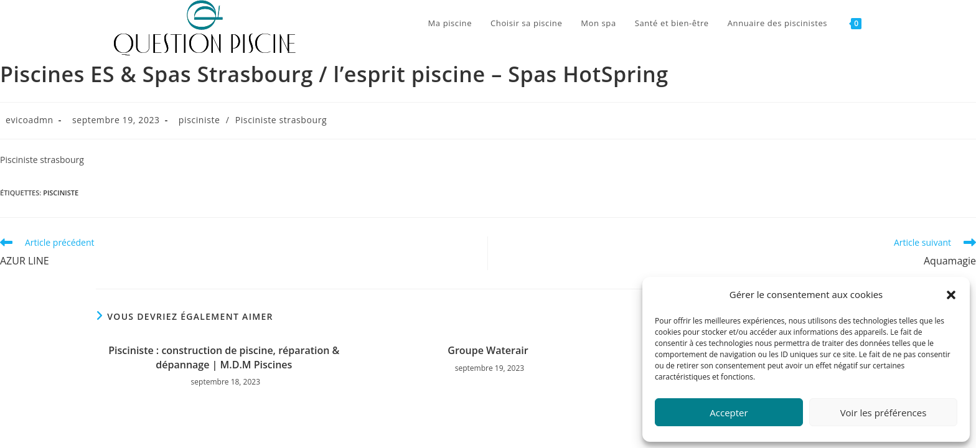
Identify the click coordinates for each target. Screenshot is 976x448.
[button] (951, 295)
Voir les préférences (883, 412)
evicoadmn (30, 120)
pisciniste (199, 120)
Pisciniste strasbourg (281, 120)
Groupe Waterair (488, 350)
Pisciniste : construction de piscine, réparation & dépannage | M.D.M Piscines (223, 357)
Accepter (729, 412)
